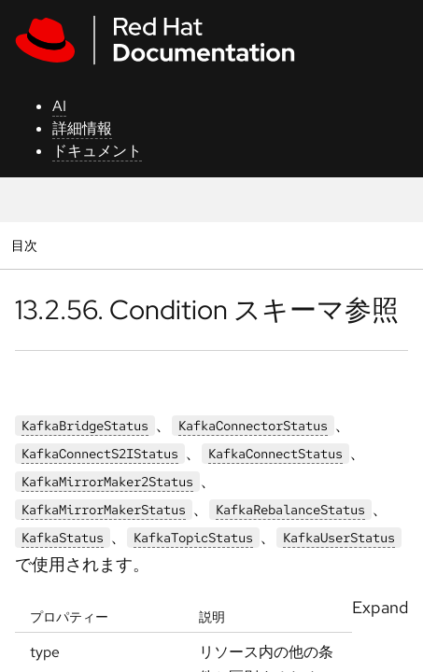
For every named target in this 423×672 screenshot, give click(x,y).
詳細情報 (82, 128)
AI (59, 106)
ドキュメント (97, 151)
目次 (26, 245)
